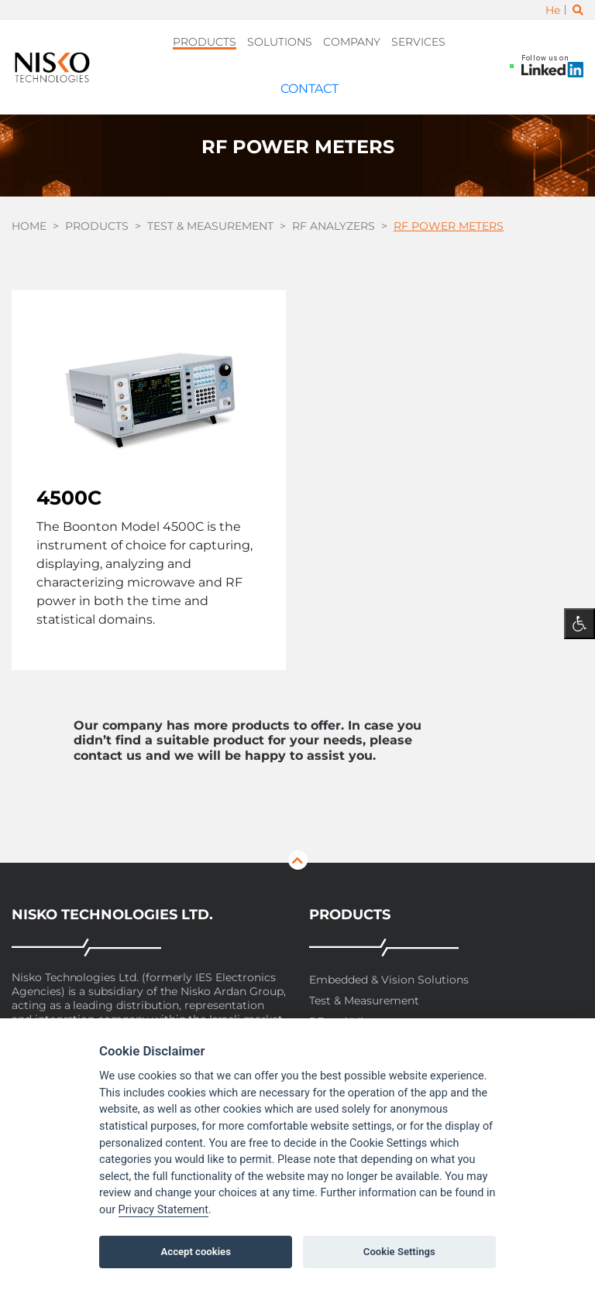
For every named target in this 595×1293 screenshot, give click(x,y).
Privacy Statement (163, 1209)
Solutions (253, 41)
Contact (436, 41)
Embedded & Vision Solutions (389, 929)
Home (29, 175)
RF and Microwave (359, 970)
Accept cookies (196, 1251)
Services (377, 41)
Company (317, 41)
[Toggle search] (578, 10)
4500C (68, 446)
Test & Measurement (210, 175)
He (552, 10)
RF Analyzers (333, 175)
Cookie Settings (399, 1251)
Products (186, 41)
